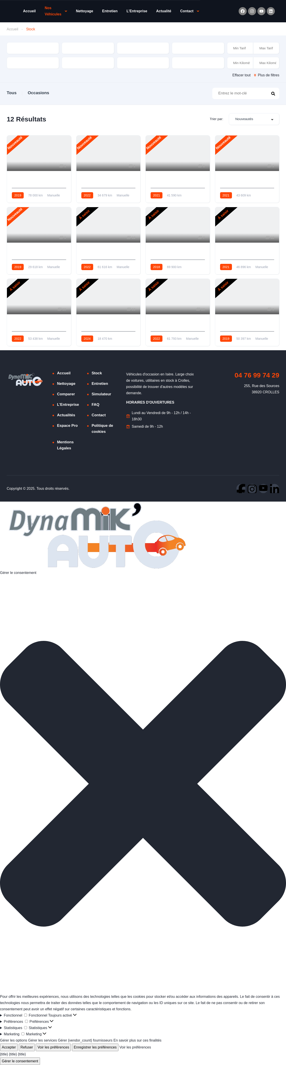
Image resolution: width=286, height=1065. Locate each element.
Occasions (38, 92)
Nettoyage (84, 11)
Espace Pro (67, 425)
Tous (12, 92)
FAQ (95, 404)
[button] (143, 785)
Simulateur (101, 394)
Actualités (66, 415)
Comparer (66, 394)
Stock (97, 373)
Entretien (110, 11)
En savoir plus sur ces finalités (138, 1040)
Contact (186, 11)
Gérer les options (13, 1040)
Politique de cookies (102, 428)
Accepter (9, 1047)
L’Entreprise (136, 11)
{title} (4, 1054)
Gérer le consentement (20, 1061)
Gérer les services (42, 1040)
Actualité (163, 11)
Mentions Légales (65, 445)
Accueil (29, 11)
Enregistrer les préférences (95, 1047)
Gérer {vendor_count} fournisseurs (85, 1040)
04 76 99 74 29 (257, 375)
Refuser (27, 1047)
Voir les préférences (53, 1047)
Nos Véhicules (53, 11)
